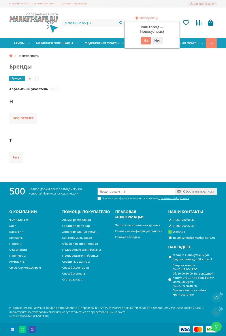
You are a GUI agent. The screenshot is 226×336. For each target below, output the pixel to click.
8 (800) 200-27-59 (183, 226)
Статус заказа (72, 279)
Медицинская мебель (101, 44)
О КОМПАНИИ (23, 211)
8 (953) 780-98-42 (183, 220)
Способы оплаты (19, 3)
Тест (16, 158)
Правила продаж (127, 237)
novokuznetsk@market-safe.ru (194, 238)
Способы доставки (44, 3)
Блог (12, 226)
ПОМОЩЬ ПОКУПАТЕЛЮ (86, 211)
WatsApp (179, 232)
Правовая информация (73, 3)
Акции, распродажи (76, 220)
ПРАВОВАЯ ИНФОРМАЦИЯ (130, 214)
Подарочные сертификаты (81, 250)
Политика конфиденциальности (138, 231)
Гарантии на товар (76, 226)
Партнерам (17, 256)
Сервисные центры (76, 261)
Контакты (16, 238)
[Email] (136, 191)
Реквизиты (17, 261)
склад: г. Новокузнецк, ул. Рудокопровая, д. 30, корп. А (193, 257)
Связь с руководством (25, 267)
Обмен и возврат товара (80, 244)
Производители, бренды (80, 256)
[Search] (94, 23)
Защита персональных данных (137, 225)
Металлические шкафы (55, 44)
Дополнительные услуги (80, 232)
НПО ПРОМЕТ (23, 118)
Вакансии (16, 232)
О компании (18, 250)
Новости (15, 244)
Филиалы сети (19, 220)
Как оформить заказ (77, 238)
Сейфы (20, 44)
